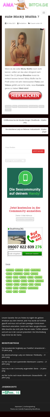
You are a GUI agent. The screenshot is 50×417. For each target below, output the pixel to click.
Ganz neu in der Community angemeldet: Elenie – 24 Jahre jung (24, 369)
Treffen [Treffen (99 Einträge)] (23, 288)
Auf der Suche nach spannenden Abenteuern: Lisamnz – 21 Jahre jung (24, 363)
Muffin (41, 106)
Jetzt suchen (38, 151)
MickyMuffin (33, 106)
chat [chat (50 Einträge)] (27, 270)
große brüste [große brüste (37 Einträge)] (33, 288)
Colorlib (21, 409)
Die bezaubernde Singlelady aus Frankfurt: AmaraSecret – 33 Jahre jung (24, 349)
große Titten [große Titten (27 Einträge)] (35, 270)
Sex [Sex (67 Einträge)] (16, 277)
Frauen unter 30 (36, 23)
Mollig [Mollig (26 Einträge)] (31, 280)
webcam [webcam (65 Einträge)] (19, 270)
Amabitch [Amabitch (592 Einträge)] (18, 273)
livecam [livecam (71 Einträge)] (34, 273)
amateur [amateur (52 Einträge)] (10, 270)
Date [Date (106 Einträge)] (16, 284)
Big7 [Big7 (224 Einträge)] (9, 281)
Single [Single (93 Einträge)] (17, 281)
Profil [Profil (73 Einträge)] (24, 280)
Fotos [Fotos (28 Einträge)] (9, 273)
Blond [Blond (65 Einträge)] (38, 284)
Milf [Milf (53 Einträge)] (16, 291)
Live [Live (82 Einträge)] (16, 288)
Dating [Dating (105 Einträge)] (23, 277)
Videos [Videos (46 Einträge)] (24, 284)
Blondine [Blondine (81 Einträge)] (39, 280)
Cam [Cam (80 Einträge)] (26, 273)
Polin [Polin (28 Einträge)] (9, 288)
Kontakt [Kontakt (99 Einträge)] (38, 277)
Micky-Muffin (23, 106)
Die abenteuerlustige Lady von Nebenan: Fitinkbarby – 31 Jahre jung (24, 356)
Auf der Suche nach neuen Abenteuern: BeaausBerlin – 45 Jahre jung (24, 376)
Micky (15, 106)
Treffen (8, 110)
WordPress (36, 409)
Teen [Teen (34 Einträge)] (9, 291)
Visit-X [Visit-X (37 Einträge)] (22, 291)
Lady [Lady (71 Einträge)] (9, 277)
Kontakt (8, 106)
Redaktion (22, 23)
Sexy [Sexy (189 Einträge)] (30, 277)
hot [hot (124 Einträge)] (31, 284)
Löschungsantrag (29, 407)
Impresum (18, 407)
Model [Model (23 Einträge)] (9, 284)
